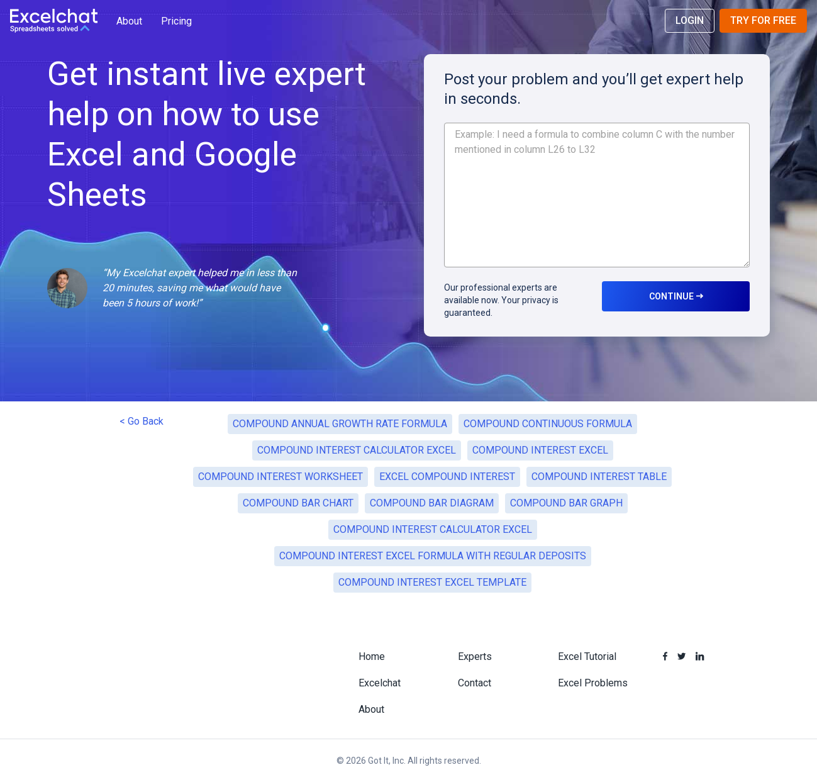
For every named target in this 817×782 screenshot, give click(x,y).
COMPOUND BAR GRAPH (566, 503)
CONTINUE (676, 296)
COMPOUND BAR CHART (298, 503)
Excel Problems (593, 683)
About (129, 21)
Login (689, 20)
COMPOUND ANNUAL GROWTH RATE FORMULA (340, 424)
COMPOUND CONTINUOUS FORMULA (548, 424)
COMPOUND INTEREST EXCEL (540, 450)
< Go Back (141, 421)
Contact (474, 683)
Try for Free (763, 20)
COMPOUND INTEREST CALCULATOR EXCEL (356, 450)
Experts (475, 656)
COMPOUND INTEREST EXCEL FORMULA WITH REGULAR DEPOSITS (432, 556)
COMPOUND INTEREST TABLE (599, 477)
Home (371, 656)
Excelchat (379, 683)
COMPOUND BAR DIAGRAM (432, 503)
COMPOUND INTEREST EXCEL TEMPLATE (432, 582)
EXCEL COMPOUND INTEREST (447, 477)
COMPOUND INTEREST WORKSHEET (280, 477)
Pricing (176, 21)
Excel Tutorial (587, 656)
